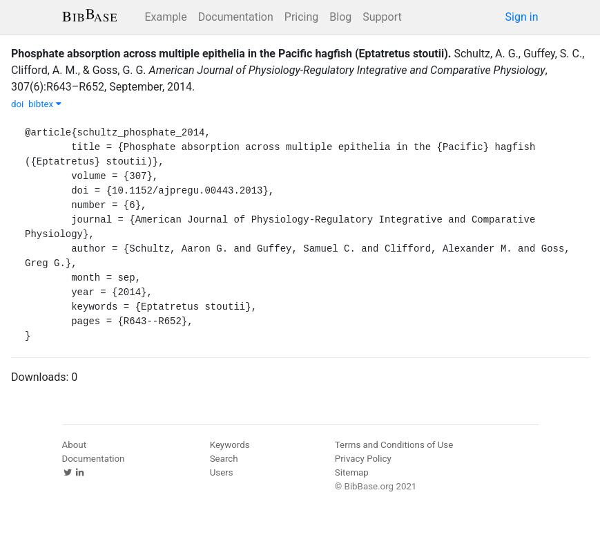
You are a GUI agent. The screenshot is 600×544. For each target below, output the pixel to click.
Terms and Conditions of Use (394, 445)
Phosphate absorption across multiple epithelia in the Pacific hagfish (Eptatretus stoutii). (231, 53)
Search (224, 458)
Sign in (522, 17)
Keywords (230, 445)
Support (381, 17)
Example (166, 17)
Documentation (235, 17)
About (74, 445)
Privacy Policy (363, 458)
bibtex (44, 104)
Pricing (301, 17)
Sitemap (352, 472)
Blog (340, 17)
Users (221, 472)
